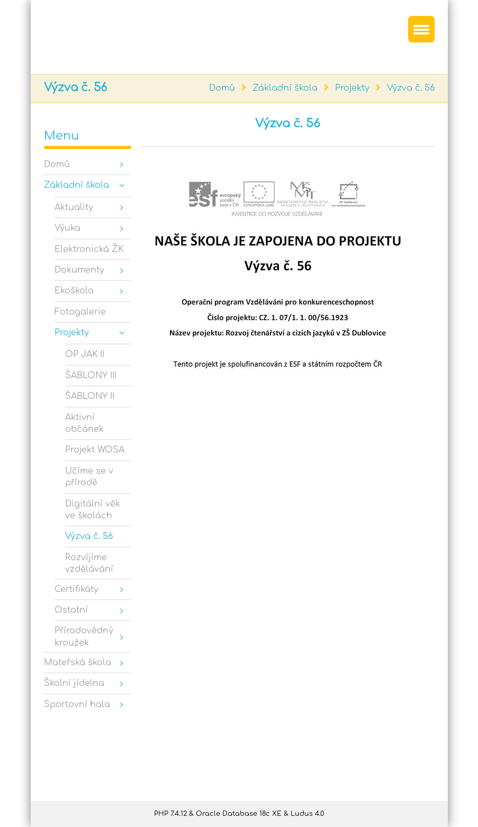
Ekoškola (74, 290)
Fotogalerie (80, 312)
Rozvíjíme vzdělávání (89, 563)
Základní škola (285, 88)
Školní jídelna (74, 683)
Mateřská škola (77, 662)
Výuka (67, 228)
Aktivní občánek (84, 423)
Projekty (352, 88)
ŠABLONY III (90, 375)
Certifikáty (76, 589)
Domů (222, 88)
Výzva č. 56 (411, 88)
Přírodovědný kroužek (84, 636)
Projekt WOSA (94, 450)
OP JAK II (84, 354)
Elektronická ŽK (89, 249)
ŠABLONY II (89, 396)
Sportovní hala (77, 704)
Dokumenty (79, 270)
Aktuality (74, 207)
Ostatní (71, 610)
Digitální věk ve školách (92, 509)
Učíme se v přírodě (89, 477)
